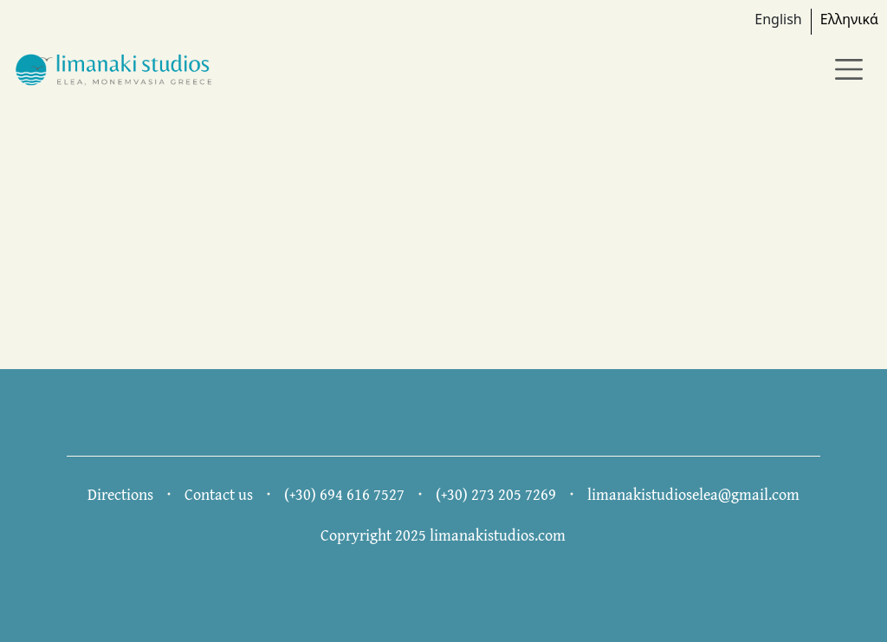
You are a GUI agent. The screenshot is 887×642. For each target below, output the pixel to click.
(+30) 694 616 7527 (344, 494)
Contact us (219, 494)
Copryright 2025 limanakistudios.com (443, 535)
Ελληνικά (849, 19)
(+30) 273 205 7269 (496, 494)
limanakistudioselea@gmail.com (693, 494)
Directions (120, 494)
